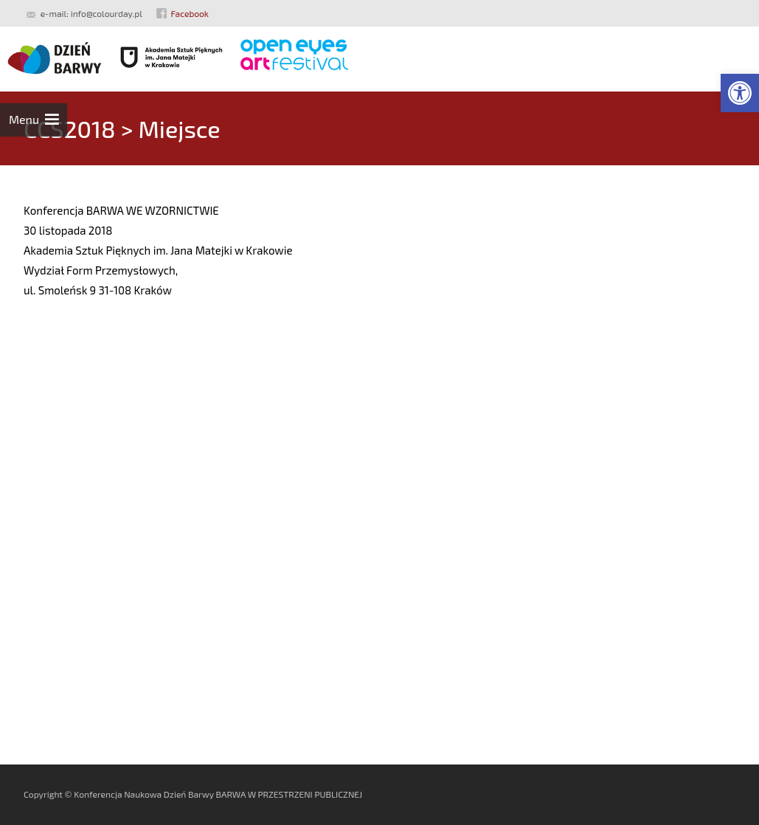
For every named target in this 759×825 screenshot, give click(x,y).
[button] (740, 93)
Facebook (189, 13)
